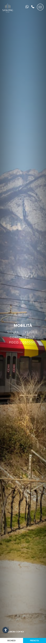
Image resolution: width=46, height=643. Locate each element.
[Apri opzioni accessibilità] (5, 630)
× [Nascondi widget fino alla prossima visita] (7, 627)
